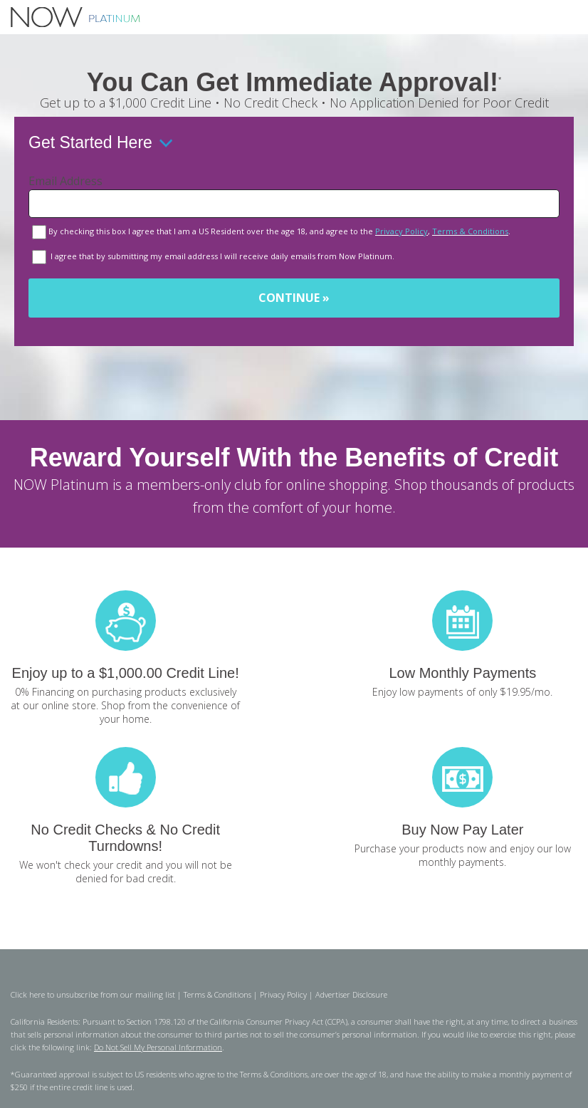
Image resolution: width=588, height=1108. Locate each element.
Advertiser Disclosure (351, 994)
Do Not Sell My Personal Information (158, 1047)
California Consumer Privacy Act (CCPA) (278, 1021)
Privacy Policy (401, 231)
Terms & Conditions (470, 231)
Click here (28, 994)
